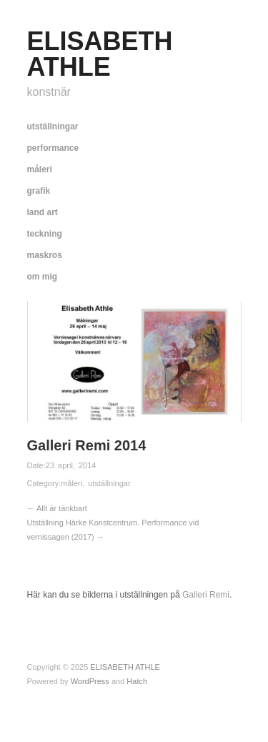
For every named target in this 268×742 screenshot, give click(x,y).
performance (53, 148)
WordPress (90, 681)
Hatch (136, 681)
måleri (39, 169)
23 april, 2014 (71, 465)
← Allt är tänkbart (57, 508)
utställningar (53, 126)
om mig (42, 276)
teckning (44, 233)
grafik (39, 191)
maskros (44, 255)
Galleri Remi (204, 595)
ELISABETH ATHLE (100, 53)
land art (42, 212)
